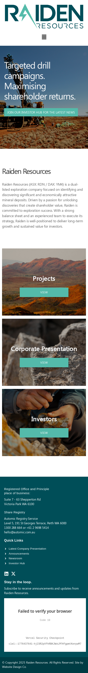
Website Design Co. (14, 667)
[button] (44, 37)
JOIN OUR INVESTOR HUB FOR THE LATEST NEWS (41, 112)
